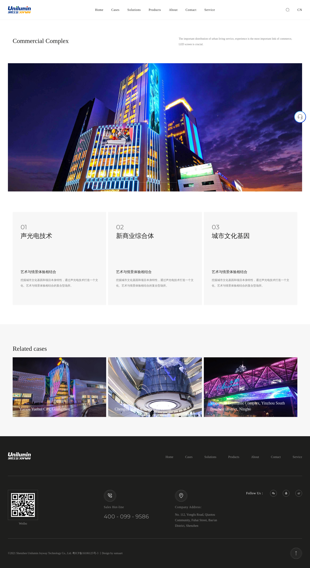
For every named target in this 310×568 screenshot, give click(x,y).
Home (99, 9)
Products (155, 9)
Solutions (134, 9)
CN (299, 9)
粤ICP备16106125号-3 (85, 553)
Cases (115, 9)
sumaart (118, 553)
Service (209, 9)
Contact (190, 9)
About (173, 9)
